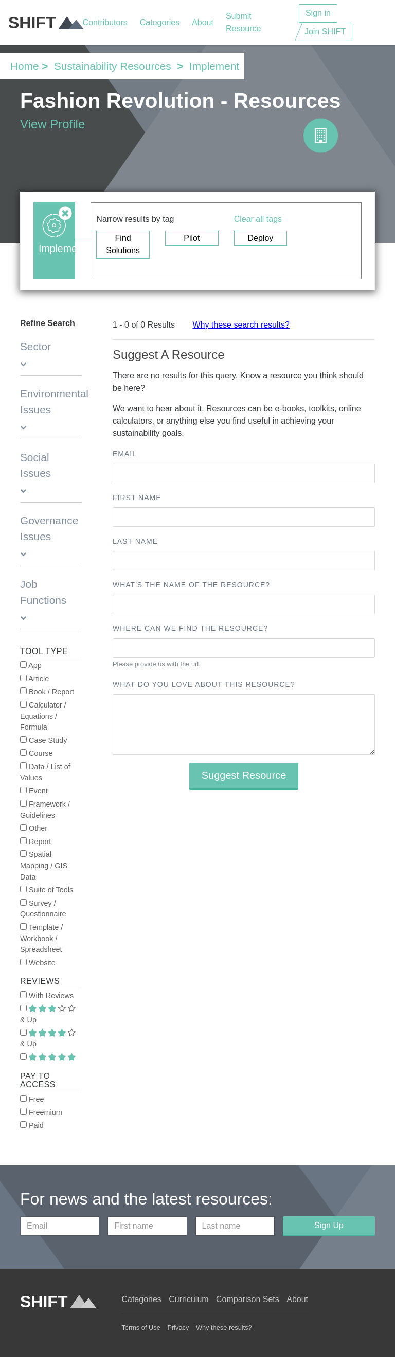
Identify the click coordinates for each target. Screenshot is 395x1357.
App (31, 665)
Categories (159, 22)
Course (36, 753)
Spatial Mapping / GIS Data (43, 865)
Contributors (105, 22)
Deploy (261, 238)
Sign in (318, 13)
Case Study (43, 740)
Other (33, 828)
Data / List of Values (45, 772)
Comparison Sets (247, 1299)
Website (38, 963)
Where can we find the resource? (190, 628)
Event (34, 791)
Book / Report (47, 691)
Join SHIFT (325, 31)
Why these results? (224, 1327)
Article (34, 679)
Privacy (178, 1327)
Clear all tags (258, 219)
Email (125, 454)
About (202, 22)
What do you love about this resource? (204, 684)
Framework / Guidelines (45, 809)
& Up (48, 1014)
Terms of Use (140, 1327)
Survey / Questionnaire (43, 909)
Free (32, 1099)
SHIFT (45, 22)
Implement (214, 66)
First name (137, 497)
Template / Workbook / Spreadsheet (41, 938)
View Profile (52, 124)
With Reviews (47, 995)
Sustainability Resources (112, 66)
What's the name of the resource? (191, 585)
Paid (32, 1125)
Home (24, 66)
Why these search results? (241, 324)
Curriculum (188, 1299)
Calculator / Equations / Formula (43, 716)
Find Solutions (123, 244)
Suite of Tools (46, 890)
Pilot (192, 238)
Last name (135, 541)
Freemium (41, 1112)
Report (35, 841)
